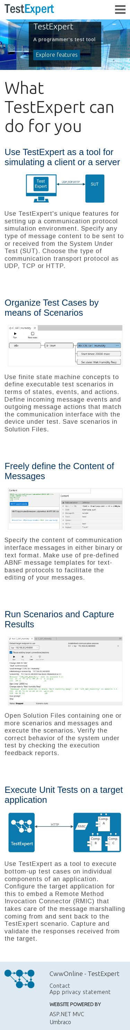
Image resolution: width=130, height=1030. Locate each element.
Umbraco (60, 1022)
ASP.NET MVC (67, 1014)
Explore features (57, 55)
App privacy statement (80, 992)
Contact (60, 986)
